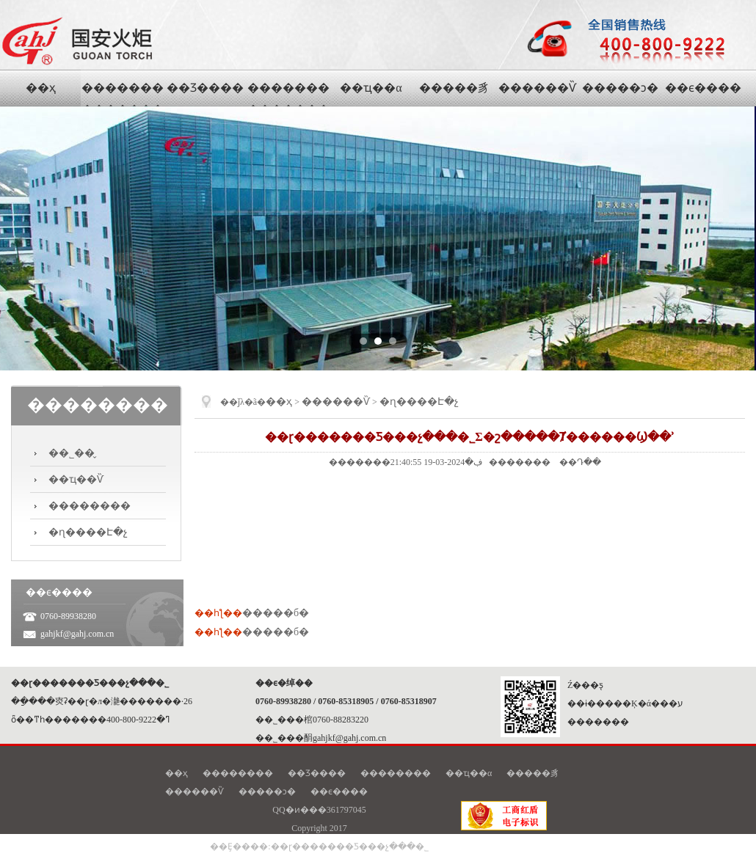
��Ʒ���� (317, 773)
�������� (89, 505)
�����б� (275, 612)
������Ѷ (336, 401)
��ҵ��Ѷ (75, 479)
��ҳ (279, 401)
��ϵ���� (339, 791)
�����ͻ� (267, 791)
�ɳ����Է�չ (88, 532)
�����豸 (532, 773)
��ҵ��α (469, 773)
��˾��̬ (71, 452)
